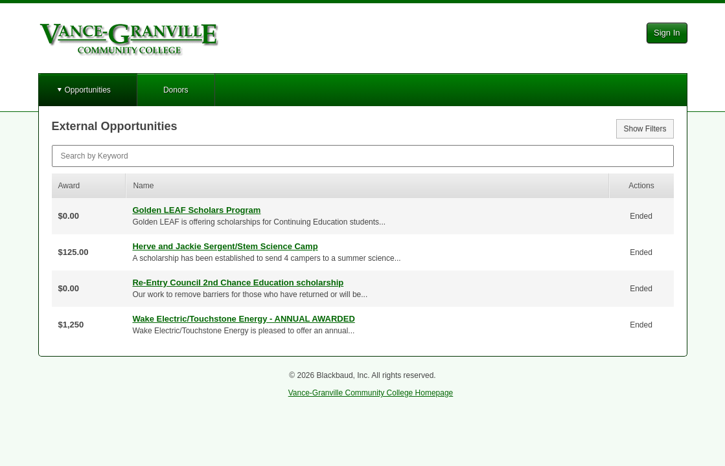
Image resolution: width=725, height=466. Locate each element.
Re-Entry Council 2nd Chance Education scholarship (237, 282)
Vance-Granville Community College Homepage (371, 392)
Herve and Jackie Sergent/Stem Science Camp (224, 246)
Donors (176, 89)
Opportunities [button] (88, 89)
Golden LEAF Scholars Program (196, 210)
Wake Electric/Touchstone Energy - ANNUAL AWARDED (243, 319)
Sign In (667, 33)
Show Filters (644, 128)
